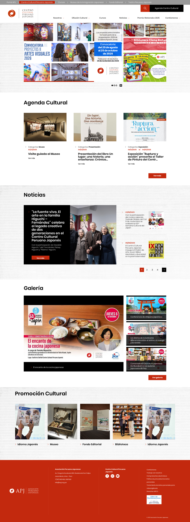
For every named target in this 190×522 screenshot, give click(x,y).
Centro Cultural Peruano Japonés (37, 2)
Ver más (157, 175)
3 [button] (152, 269)
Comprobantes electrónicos (157, 476)
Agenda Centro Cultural (166, 8)
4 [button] (157, 269)
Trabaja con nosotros (154, 473)
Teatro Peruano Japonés (140, 2)
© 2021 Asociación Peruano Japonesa (157, 517)
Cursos (61, 2)
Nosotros (58, 18)
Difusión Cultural (81, 18)
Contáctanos (172, 18)
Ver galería (157, 377)
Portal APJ (11, 2)
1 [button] (141, 269)
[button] (112, 85)
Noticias (124, 18)
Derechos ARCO (152, 491)
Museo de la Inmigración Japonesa (87, 2)
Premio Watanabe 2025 (148, 18)
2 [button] (147, 269)
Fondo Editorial (116, 2)
